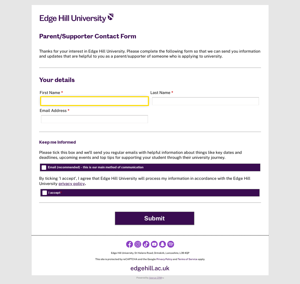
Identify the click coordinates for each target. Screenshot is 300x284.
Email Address (55, 110)
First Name (51, 92)
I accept (55, 192)
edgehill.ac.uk (150, 268)
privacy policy (72, 183)
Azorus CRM (155, 277)
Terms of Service (188, 259)
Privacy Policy (164, 259)
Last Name (161, 92)
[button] (154, 218)
